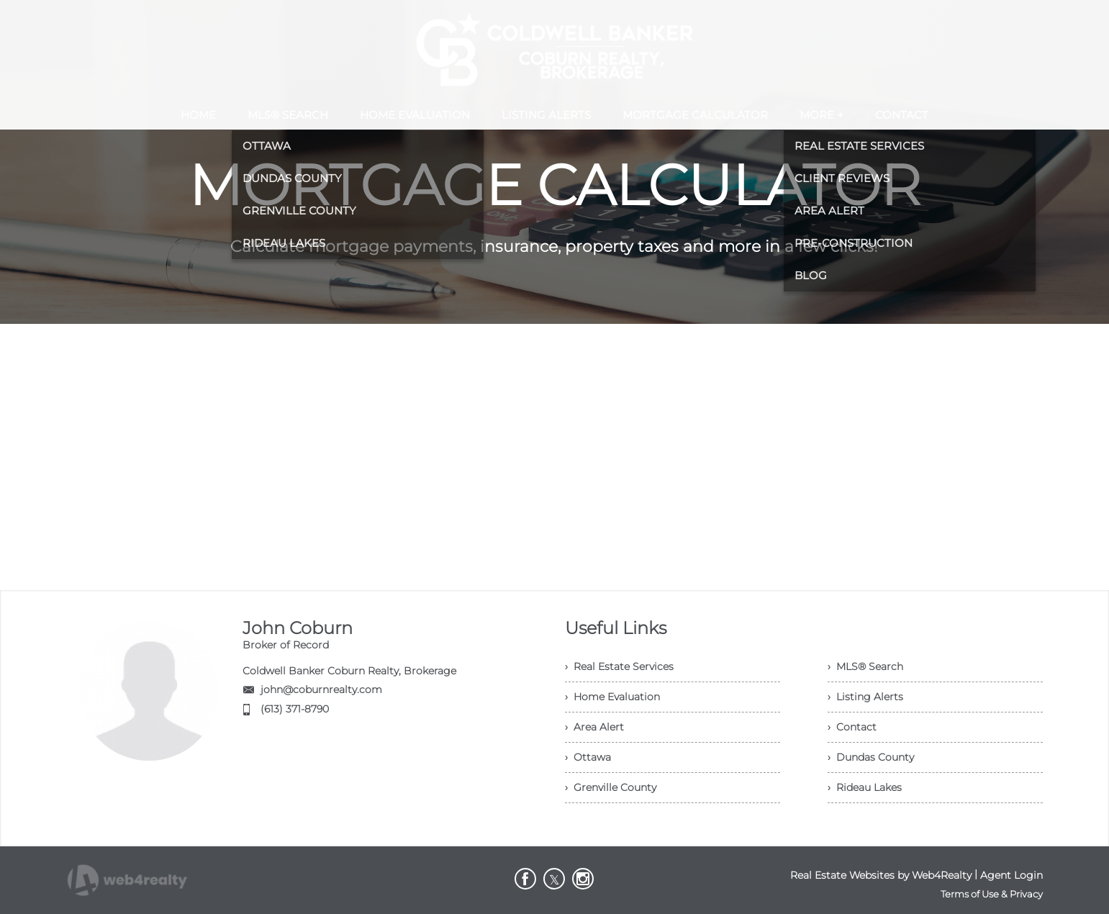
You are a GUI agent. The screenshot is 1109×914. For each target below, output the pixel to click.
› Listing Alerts (865, 696)
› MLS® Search (865, 666)
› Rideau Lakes (865, 787)
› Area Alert (594, 726)
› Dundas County (871, 757)
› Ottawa (588, 757)
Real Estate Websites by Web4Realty (881, 875)
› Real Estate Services (619, 666)
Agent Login (1011, 875)
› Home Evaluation (612, 696)
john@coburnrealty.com (321, 689)
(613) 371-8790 (295, 708)
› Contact (852, 726)
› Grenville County (610, 787)
